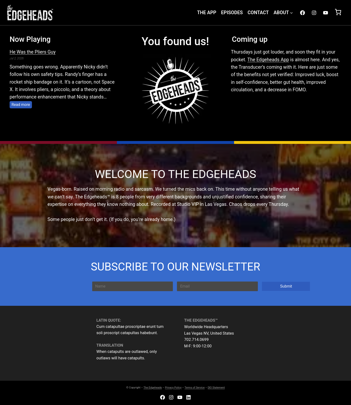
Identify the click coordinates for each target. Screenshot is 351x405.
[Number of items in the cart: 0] (338, 12)
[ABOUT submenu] (291, 12)
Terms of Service (195, 387)
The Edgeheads (153, 387)
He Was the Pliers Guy (32, 52)
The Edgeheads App (268, 59)
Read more (22, 104)
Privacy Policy (173, 387)
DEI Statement (216, 387)
